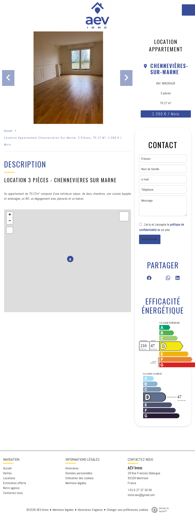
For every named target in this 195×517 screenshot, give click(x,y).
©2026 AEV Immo (37, 510)
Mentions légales (63, 510)
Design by (159, 510)
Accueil (8, 131)
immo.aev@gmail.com (141, 495)
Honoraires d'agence (90, 510)
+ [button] (9, 215)
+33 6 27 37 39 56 (140, 490)
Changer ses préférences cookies (127, 510)
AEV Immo (135, 468)
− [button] (9, 221)
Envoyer (149, 239)
